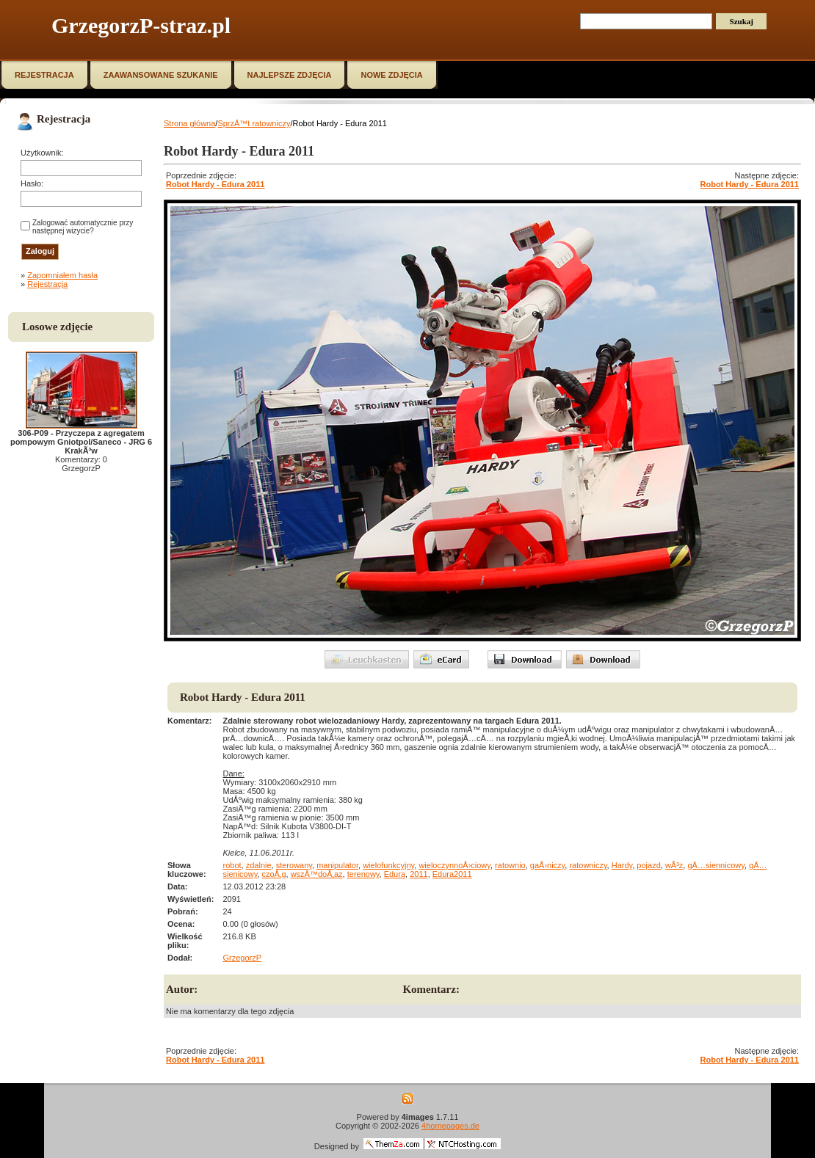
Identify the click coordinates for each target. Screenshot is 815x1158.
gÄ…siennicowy (715, 865)
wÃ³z (674, 865)
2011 (418, 874)
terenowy (363, 874)
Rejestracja (47, 284)
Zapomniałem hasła (62, 275)
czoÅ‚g (274, 874)
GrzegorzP (242, 957)
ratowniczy (587, 865)
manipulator (337, 865)
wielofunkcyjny (388, 865)
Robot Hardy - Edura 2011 (215, 184)
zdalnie (259, 865)
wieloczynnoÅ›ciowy (454, 865)
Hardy (622, 865)
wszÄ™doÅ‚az (317, 874)
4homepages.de (450, 1125)
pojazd (648, 865)
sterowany (294, 865)
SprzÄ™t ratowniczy (253, 123)
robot (232, 865)
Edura (394, 874)
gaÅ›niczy (547, 865)
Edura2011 (452, 874)
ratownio (510, 865)
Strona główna (189, 123)
